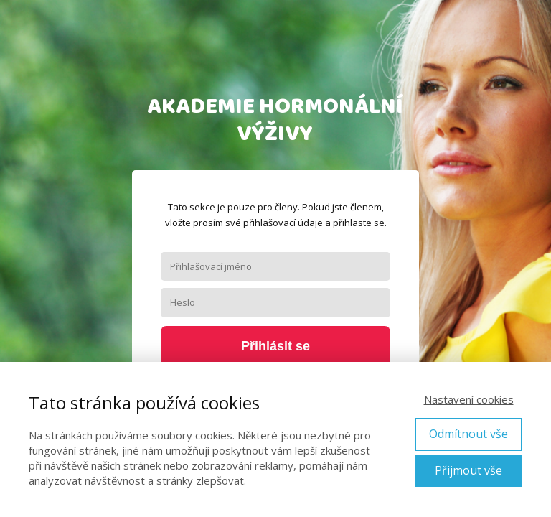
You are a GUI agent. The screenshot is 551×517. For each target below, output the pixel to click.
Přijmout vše (468, 470)
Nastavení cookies (469, 399)
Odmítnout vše (468, 434)
